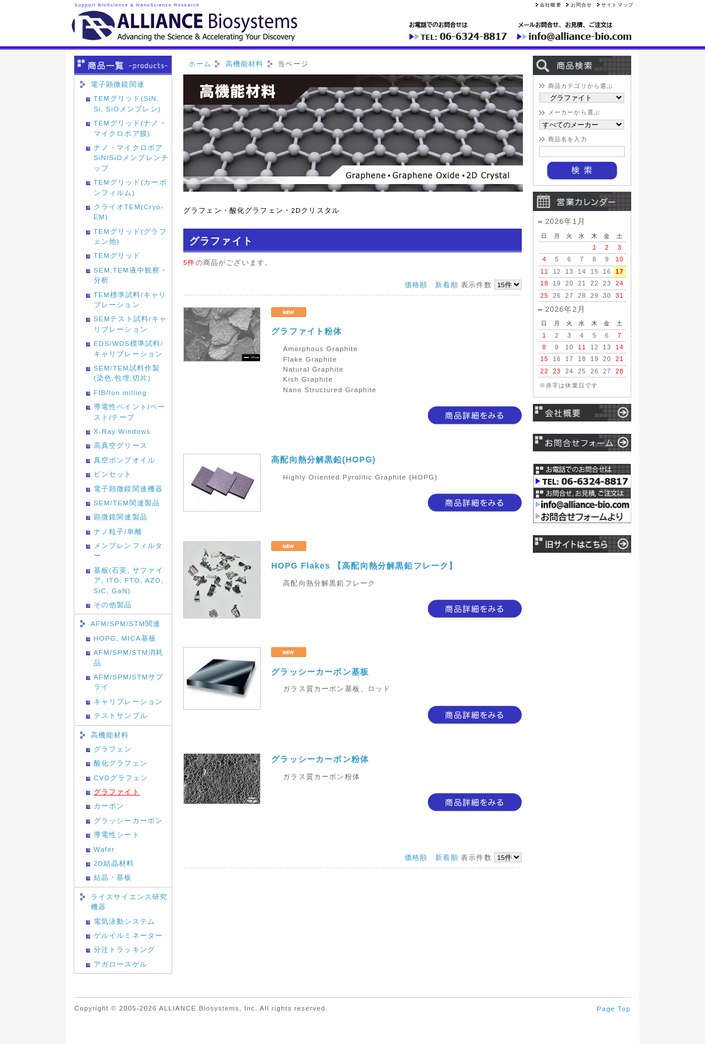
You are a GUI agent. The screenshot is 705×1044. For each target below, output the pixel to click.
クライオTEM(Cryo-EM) (129, 211)
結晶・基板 (113, 877)
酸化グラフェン (121, 763)
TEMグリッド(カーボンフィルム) (130, 187)
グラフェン (113, 749)
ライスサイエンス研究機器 (129, 901)
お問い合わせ (582, 444)
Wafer (104, 849)
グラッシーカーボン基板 (320, 671)
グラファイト (117, 791)
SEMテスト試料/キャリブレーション (130, 323)
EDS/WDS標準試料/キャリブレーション (128, 348)
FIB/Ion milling (120, 392)
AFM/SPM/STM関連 (126, 623)
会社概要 (549, 5)
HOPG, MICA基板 (125, 638)
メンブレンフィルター (128, 550)
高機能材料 (110, 735)
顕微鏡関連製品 (121, 517)
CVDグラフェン (121, 777)
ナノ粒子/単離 (118, 531)
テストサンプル (121, 715)
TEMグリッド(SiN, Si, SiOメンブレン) (127, 103)
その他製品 (113, 604)
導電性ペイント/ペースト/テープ (130, 411)
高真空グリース (121, 445)
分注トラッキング (124, 949)
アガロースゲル (121, 964)
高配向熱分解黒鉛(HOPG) (323, 459)
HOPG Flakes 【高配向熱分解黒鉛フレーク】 (364, 565)
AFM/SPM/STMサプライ (129, 682)
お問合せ (579, 5)
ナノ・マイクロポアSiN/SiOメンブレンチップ (131, 158)
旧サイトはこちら (582, 546)
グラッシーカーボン (128, 820)
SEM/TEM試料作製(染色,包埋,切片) (127, 373)
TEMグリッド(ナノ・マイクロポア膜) (130, 128)
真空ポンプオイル (124, 460)
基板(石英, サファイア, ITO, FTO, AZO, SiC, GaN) (129, 580)
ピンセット (113, 474)
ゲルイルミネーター (128, 935)
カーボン (109, 806)
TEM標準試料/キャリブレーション (130, 299)
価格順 (416, 284)
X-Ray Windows (122, 431)
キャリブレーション (128, 701)
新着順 (446, 284)
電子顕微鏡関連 (118, 84)
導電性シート (117, 834)
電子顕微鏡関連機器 (128, 488)
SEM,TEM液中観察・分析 (131, 275)
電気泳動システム (124, 921)
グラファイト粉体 (306, 331)
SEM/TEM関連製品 (127, 502)
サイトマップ (615, 5)
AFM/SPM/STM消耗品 (129, 657)
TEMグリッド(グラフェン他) (130, 236)
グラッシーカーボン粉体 (320, 759)
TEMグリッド (117, 255)
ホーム (200, 63)
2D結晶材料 (114, 863)
